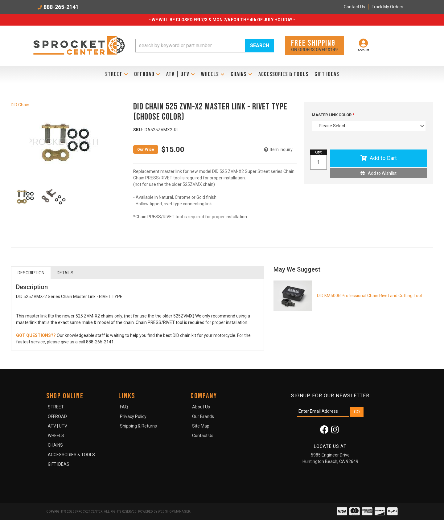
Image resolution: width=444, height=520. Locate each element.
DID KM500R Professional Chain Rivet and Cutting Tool (369, 295)
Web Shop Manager (174, 511)
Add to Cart (383, 158)
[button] (204, 45)
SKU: (138, 129)
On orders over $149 (314, 45)
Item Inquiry (281, 149)
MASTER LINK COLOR (332, 115)
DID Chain (20, 104)
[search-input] (190, 45)
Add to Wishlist (382, 173)
